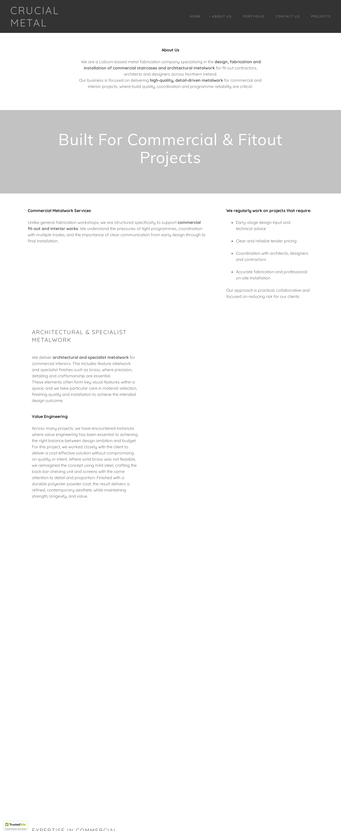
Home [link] (195, 16)
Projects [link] (321, 16)
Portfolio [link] (253, 16)
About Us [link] (222, 16)
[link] (54, 25)
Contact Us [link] (288, 16)
